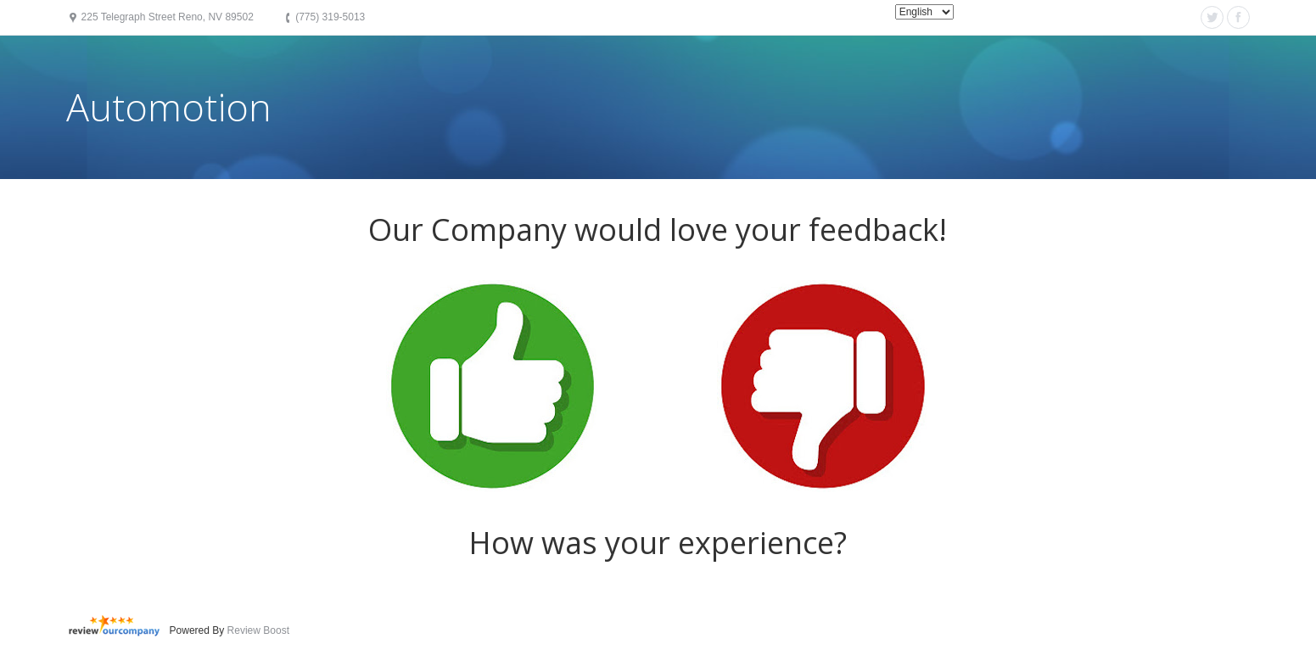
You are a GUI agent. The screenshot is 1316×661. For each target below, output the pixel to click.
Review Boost (258, 630)
